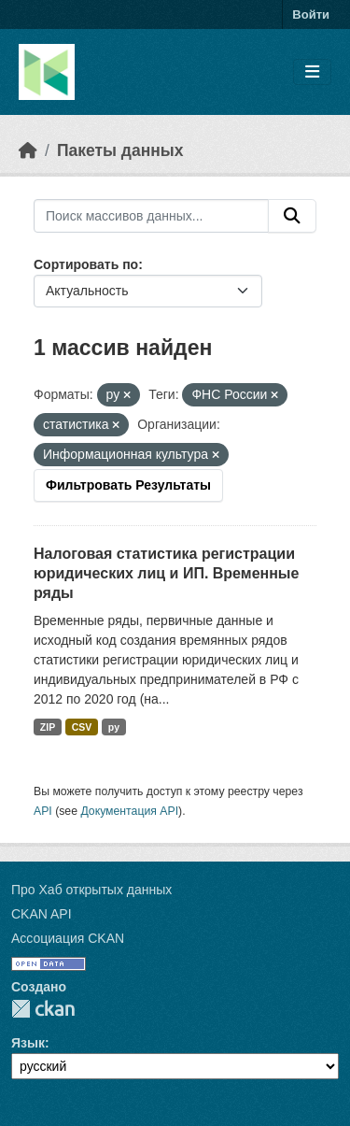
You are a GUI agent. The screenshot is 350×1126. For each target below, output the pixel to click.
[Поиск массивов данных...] (151, 216)
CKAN (43, 1009)
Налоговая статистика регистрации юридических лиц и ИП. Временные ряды (166, 573)
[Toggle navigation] (312, 72)
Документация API (129, 811)
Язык (28, 1042)
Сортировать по (86, 264)
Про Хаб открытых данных (91, 889)
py (113, 727)
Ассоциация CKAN (67, 938)
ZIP (47, 727)
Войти (310, 14)
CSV (82, 727)
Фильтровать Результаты (128, 484)
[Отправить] (292, 216)
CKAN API (41, 913)
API (43, 811)
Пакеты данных (120, 150)
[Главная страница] (28, 150)
